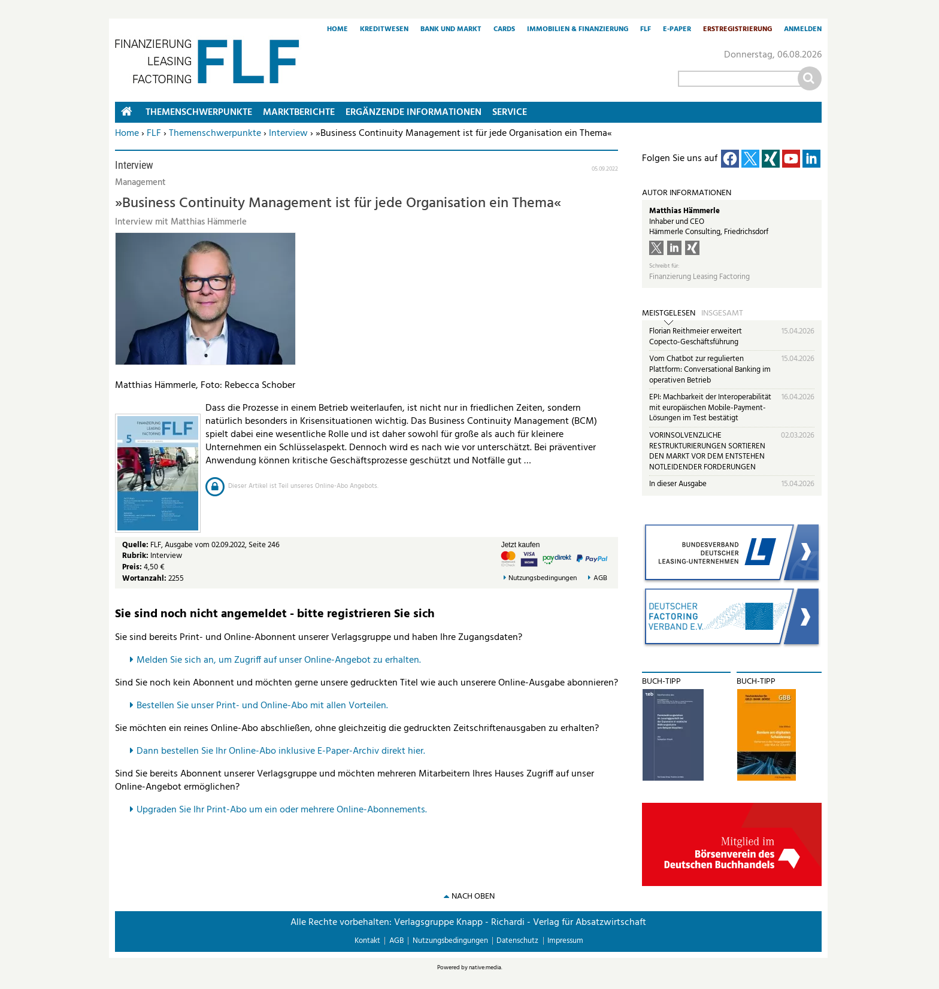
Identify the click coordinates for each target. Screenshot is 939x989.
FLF (645, 30)
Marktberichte (299, 112)
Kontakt (367, 941)
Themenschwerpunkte (215, 133)
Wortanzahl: (144, 578)
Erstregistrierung (737, 30)
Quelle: (136, 545)
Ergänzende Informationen (413, 112)
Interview (288, 133)
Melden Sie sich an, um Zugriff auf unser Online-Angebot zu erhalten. (279, 660)
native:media (485, 967)
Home (337, 30)
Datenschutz (517, 941)
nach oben (473, 896)
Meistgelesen (668, 313)
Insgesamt (722, 313)
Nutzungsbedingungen (542, 578)
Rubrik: (136, 556)
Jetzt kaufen (520, 545)
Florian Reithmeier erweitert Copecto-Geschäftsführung (695, 336)
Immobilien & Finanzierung (577, 30)
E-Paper (677, 30)
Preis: (132, 567)
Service (509, 112)
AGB (600, 578)
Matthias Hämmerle (684, 211)
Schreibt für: (664, 266)
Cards (504, 30)
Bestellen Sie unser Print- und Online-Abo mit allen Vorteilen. (262, 706)
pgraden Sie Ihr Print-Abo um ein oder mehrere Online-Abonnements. (285, 810)
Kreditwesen (384, 30)
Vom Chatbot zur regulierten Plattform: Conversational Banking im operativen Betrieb (710, 369)
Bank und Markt (450, 30)
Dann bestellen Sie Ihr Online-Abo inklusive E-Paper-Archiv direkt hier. (281, 751)
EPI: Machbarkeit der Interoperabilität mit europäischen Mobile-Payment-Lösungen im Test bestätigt (710, 407)
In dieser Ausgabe (678, 484)
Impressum (565, 941)
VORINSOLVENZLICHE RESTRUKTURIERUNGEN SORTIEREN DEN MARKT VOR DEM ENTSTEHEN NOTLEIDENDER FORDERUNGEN (707, 451)
